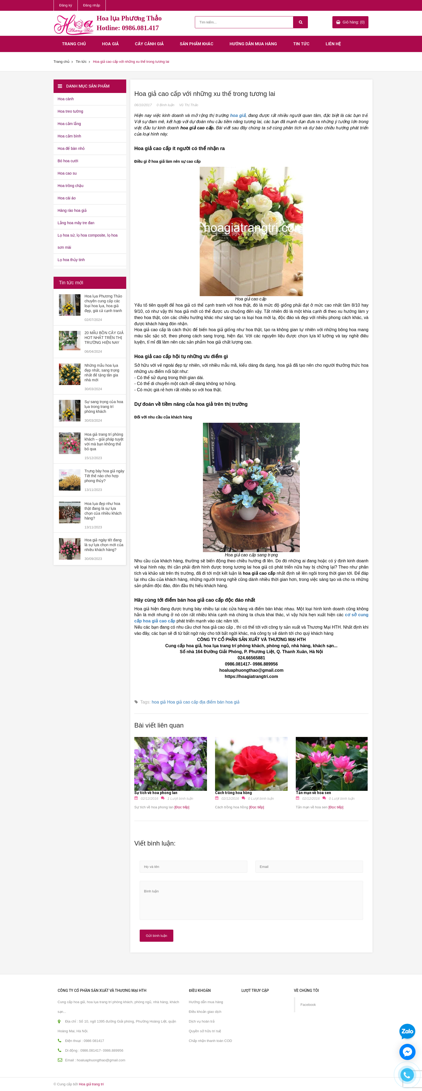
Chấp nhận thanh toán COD (210, 1041)
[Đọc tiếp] (181, 807)
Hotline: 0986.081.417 (128, 28)
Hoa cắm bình (69, 136)
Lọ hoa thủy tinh (71, 260)
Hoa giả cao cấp (182, 702)
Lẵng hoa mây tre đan (76, 223)
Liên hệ (333, 43)
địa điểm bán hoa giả (219, 702)
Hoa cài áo (67, 198)
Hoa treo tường (70, 111)
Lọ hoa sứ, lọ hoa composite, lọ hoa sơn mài (88, 241)
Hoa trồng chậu (70, 185)
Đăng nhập (91, 5)
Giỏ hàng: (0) (354, 22)
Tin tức (301, 43)
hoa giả (159, 702)
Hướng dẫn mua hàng (253, 43)
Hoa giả (110, 43)
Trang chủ (74, 43)
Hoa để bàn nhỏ (71, 148)
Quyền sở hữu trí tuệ (205, 1031)
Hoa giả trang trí (91, 1084)
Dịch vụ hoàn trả (201, 1021)
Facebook (308, 1005)
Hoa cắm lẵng (69, 124)
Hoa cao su (67, 173)
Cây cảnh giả (149, 43)
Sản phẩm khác (196, 43)
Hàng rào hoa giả (72, 210)
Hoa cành (66, 99)
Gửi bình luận (156, 936)
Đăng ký (65, 5)
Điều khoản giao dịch (205, 1012)
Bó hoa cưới (68, 161)
